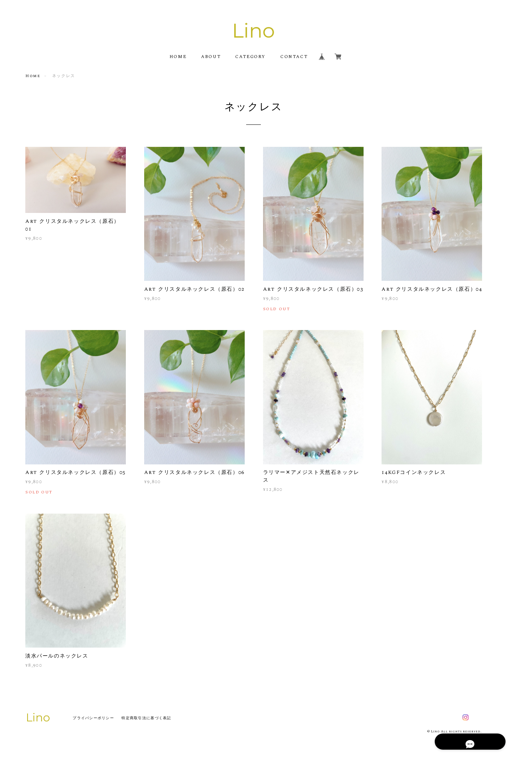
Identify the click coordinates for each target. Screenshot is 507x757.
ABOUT (210, 56)
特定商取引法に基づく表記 (146, 718)
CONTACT (293, 56)
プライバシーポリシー (93, 718)
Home (32, 76)
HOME (177, 56)
